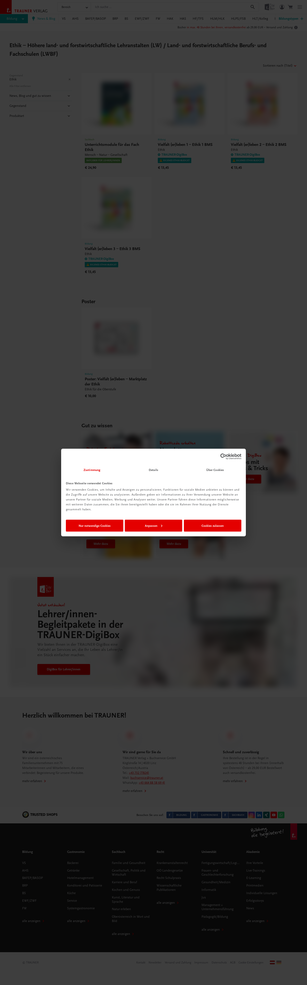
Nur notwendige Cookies (95, 525)
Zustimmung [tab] (92, 470)
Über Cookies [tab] (215, 470)
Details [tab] (153, 470)
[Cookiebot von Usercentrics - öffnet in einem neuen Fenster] (223, 456)
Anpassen (153, 525)
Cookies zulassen (213, 525)
